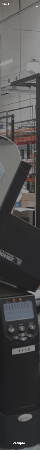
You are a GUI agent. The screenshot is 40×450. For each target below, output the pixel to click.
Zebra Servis (7, 4)
